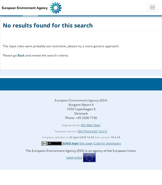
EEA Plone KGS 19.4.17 (92, 131)
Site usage (86, 143)
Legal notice (74, 157)
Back (21, 55)
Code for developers (107, 143)
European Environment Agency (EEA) (81, 100)
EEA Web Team (90, 125)
